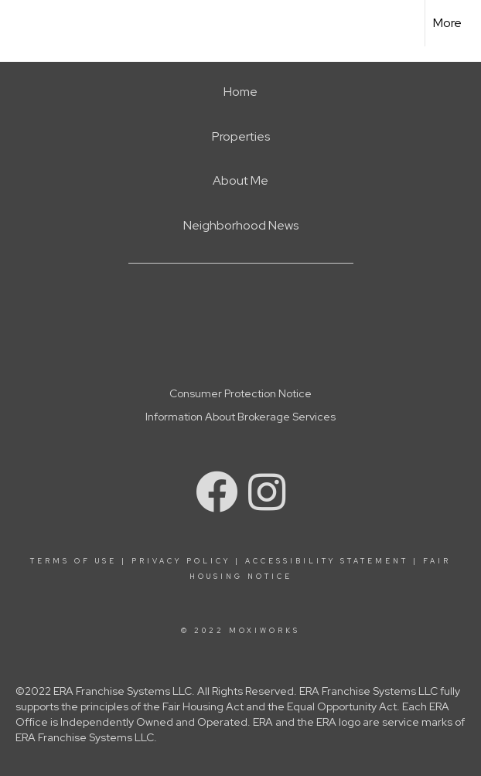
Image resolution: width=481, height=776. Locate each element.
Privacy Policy (180, 561)
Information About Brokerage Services (240, 417)
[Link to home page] (20, 23)
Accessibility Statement (326, 561)
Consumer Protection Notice (240, 393)
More (447, 23)
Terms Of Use (73, 561)
